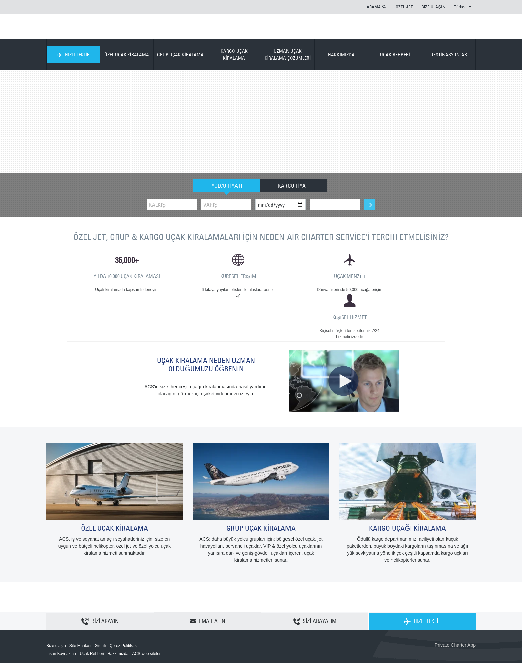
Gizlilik (100, 606)
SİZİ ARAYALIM (314, 582)
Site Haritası (80, 606)
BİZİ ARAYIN (100, 582)
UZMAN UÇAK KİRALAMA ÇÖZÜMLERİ (288, 54)
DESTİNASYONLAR (448, 55)
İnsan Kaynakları (61, 614)
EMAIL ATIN (207, 581)
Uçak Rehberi (92, 614)
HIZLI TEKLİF (73, 55)
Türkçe (463, 6)
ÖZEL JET (404, 6)
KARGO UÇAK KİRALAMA (234, 54)
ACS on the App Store (431, 616)
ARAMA (374, 6)
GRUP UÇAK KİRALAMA (180, 55)
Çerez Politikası (124, 606)
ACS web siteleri (146, 614)
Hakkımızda (117, 614)
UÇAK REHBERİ (395, 55)
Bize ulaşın (56, 606)
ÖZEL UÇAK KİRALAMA (126, 55)
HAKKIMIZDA (341, 55)
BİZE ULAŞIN (433, 6)
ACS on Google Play (461, 616)
